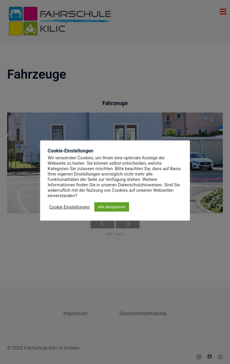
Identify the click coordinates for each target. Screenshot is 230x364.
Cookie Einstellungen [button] (69, 207)
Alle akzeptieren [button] (111, 207)
